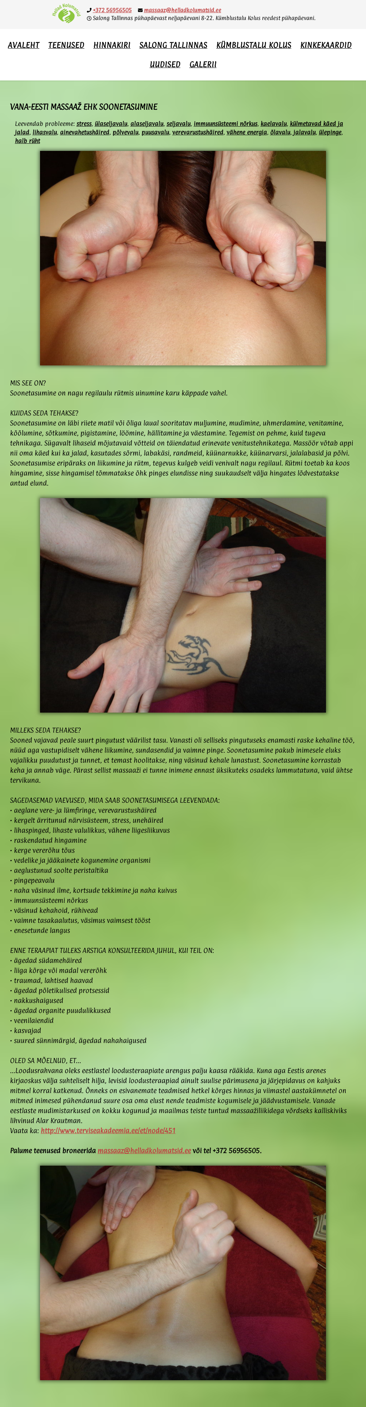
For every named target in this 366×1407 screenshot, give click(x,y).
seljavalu (179, 123)
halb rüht (27, 140)
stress (84, 123)
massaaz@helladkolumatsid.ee (182, 10)
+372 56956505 (112, 10)
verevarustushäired (197, 132)
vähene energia (247, 132)
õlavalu (280, 132)
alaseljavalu (146, 123)
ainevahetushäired (84, 132)
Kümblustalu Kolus (253, 45)
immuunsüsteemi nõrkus (225, 123)
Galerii (203, 64)
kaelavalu (274, 123)
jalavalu (304, 132)
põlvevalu (125, 132)
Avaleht (23, 45)
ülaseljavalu (111, 123)
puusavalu (155, 132)
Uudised (165, 64)
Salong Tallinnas (173, 45)
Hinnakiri (111, 45)
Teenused (66, 45)
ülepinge (330, 132)
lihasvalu (45, 132)
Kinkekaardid (326, 45)
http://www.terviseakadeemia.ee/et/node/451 (108, 1131)
